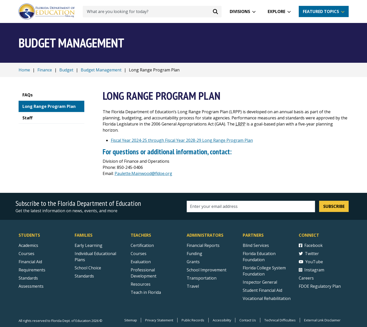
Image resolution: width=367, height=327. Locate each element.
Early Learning (88, 245)
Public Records (192, 320)
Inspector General (260, 282)
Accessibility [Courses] (221, 320)
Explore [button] (276, 11)
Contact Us (247, 320)
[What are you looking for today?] (152, 11)
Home (24, 70)
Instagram (311, 270)
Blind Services (256, 245)
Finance (44, 70)
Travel (193, 286)
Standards (84, 276)
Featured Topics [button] (321, 11)
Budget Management (101, 70)
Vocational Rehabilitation (267, 298)
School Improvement (206, 270)
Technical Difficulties (280, 320)
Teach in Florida (146, 292)
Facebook (311, 245)
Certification (142, 245)
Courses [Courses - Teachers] (138, 253)
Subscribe (334, 206)
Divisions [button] (240, 11)
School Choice (88, 268)
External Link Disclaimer (322, 320)
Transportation (201, 278)
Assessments (31, 286)
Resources (141, 284)
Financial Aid (30, 262)
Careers (306, 278)
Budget (66, 70)
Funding (194, 253)
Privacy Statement (159, 320)
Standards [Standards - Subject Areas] (28, 278)
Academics (28, 245)
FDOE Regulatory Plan (320, 286)
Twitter (309, 253)
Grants (193, 262)
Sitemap (130, 320)
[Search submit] (215, 11)
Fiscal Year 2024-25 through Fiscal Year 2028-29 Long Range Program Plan (182, 140)
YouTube (311, 262)
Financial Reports (203, 245)
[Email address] (251, 206)
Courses (26, 253)
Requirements (32, 270)
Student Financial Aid (262, 290)
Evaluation (141, 262)
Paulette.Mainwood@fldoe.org (143, 173)
